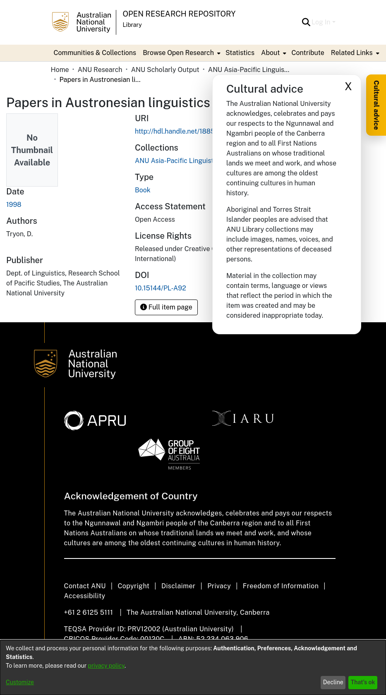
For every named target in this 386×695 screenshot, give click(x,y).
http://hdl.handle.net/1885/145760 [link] (187, 131)
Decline (333, 682)
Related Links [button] (352, 53)
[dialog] (193, 667)
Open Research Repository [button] (179, 14)
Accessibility (84, 596)
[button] (306, 22)
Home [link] (60, 70)
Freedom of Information (281, 586)
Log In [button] (322, 22)
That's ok (363, 682)
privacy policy (106, 665)
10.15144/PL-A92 (160, 288)
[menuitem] (180, 53)
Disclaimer (178, 586)
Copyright (133, 586)
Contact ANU (85, 586)
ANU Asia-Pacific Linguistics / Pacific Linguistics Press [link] (249, 70)
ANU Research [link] (100, 70)
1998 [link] (14, 204)
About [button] (270, 53)
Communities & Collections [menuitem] (95, 53)
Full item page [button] (166, 307)
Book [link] (143, 190)
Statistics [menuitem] (239, 53)
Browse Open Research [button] (178, 53)
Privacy (219, 586)
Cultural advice (376, 105)
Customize (20, 682)
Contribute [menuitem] (307, 53)
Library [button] (132, 25)
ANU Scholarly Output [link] (165, 70)
